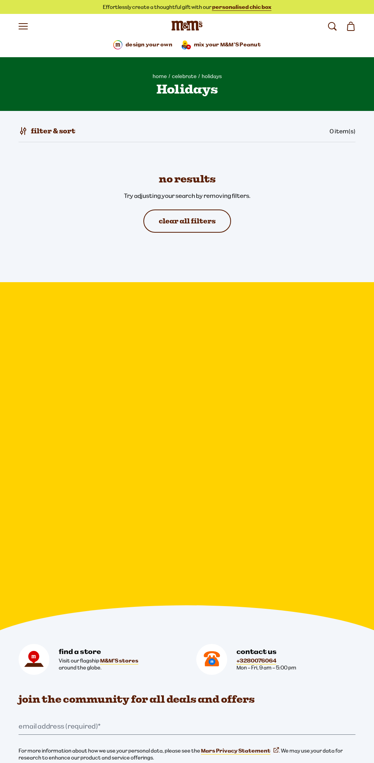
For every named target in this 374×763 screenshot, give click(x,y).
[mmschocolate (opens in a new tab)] (119, 571)
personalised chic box (242, 7)
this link (67, 448)
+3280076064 (256, 323)
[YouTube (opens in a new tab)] (96, 571)
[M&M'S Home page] (187, 26)
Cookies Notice (42, 675)
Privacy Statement (47, 648)
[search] (332, 26)
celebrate (184, 76)
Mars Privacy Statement (240, 413)
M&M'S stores (119, 323)
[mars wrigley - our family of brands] (42, 614)
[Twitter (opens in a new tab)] (72, 571)
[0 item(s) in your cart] (351, 26)
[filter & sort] (47, 131)
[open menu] (23, 26)
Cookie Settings (38, 635)
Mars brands (65, 441)
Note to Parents (43, 701)
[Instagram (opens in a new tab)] (26, 571)
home (160, 76)
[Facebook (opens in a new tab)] (49, 571)
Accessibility (38, 688)
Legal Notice (38, 662)
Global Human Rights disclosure (62, 714)
